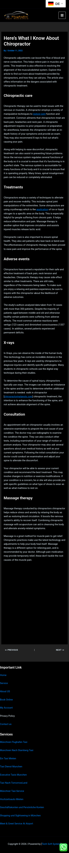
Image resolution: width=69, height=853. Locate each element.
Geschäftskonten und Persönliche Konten (22, 807)
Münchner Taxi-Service (12, 791)
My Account (6, 707)
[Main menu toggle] (62, 15)
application (42, 209)
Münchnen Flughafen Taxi (13, 742)
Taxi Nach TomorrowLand (13, 782)
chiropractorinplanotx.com (18, 396)
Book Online (6, 699)
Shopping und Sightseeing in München (20, 815)
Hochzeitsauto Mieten (11, 799)
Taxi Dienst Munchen (11, 766)
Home (3, 675)
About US (5, 691)
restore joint (39, 113)
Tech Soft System (51, 843)
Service (4, 683)
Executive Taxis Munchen (13, 774)
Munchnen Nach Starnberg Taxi (16, 750)
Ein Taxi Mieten (8, 758)
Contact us (6, 724)
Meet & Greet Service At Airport (16, 823)
